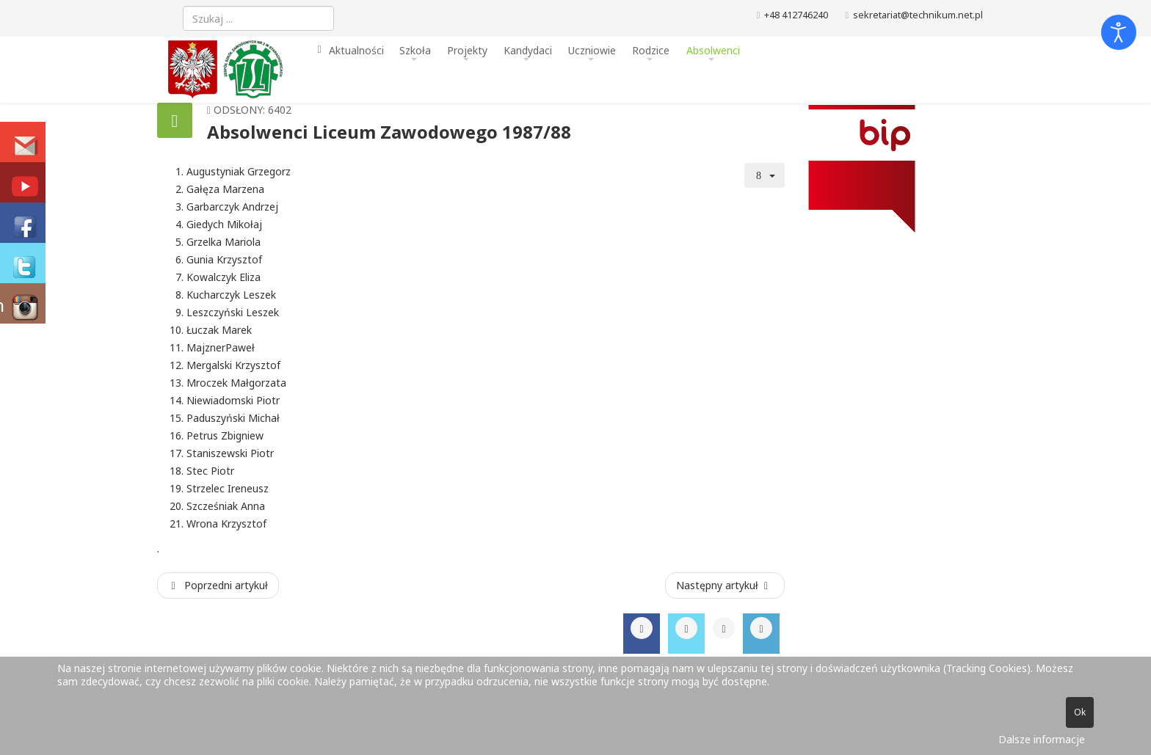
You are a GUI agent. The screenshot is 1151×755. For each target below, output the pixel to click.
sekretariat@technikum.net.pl (918, 15)
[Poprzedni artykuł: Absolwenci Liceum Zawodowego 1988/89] (218, 585)
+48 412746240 (796, 15)
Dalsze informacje (1041, 739)
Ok (1080, 712)
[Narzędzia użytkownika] (764, 175)
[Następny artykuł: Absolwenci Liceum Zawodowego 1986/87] (725, 585)
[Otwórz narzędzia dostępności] (1118, 32)
